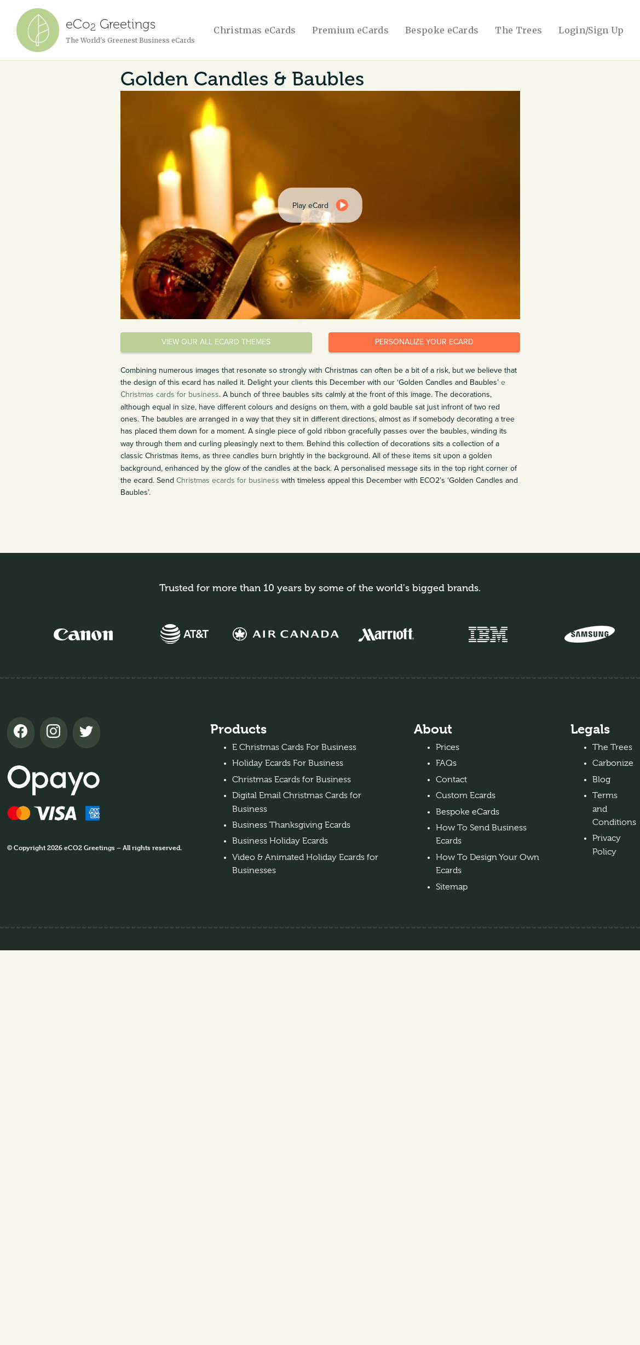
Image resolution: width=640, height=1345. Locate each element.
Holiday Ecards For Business (287, 763)
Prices (447, 747)
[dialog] (320, 204)
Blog (601, 779)
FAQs (446, 763)
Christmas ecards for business (227, 480)
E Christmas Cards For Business (294, 747)
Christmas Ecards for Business (291, 779)
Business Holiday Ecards (280, 841)
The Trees (518, 30)
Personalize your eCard (424, 342)
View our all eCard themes (216, 342)
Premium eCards (350, 30)
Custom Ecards (465, 795)
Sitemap (452, 887)
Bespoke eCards (441, 30)
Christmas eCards (255, 30)
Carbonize (612, 763)
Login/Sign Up (591, 30)
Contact (451, 779)
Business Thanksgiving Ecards (291, 825)
